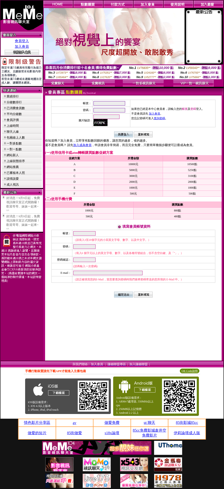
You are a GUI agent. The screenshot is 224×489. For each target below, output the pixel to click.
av (74, 423)
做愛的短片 (37, 433)
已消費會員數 (16, 108)
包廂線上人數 (16, 137)
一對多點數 (14, 143)
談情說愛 (13, 178)
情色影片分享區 (37, 423)
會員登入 (22, 41)
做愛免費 (112, 423)
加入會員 (22, 46)
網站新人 (13, 155)
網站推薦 (13, 167)
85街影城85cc (187, 423)
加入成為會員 (82, 145)
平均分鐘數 (14, 114)
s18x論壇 (112, 433)
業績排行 (13, 96)
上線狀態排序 (16, 161)
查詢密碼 (159, 118)
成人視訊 (13, 184)
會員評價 (13, 120)
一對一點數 (14, 149)
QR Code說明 (190, 371)
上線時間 (13, 125)
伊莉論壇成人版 (187, 433)
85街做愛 (74, 433)
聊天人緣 (13, 131)
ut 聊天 (149, 423)
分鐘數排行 (14, 102)
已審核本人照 (16, 173)
